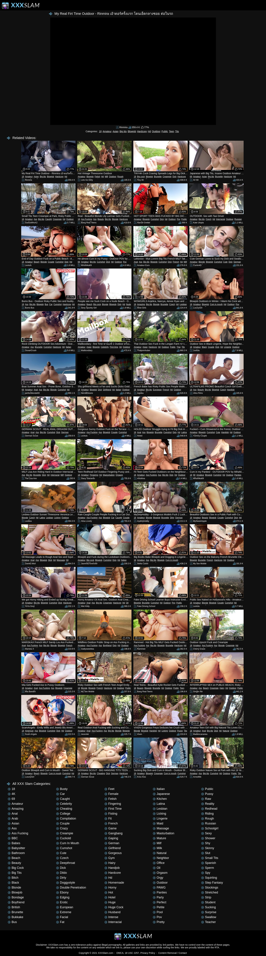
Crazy (62, 828)
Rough (120, 176)
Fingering (94, 475)
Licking (57, 517)
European (157, 390)
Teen (171, 131)
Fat (60, 922)
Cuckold (63, 838)
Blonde (115, 219)
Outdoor (156, 131)
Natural (226, 731)
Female (111, 794)
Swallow (208, 917)
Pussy (180, 731)
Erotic (62, 902)
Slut (205, 853)
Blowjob (132, 131)
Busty (62, 789)
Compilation (66, 818)
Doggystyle (65, 882)
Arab (13, 818)
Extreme (63, 912)
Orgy (158, 877)
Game (110, 828)
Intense (111, 917)
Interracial (220, 219)
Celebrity (105, 347)
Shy (205, 843)
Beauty (101, 219)
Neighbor (161, 858)
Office (159, 863)
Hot (108, 892)
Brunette (158, 176)
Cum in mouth (216, 304)
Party (158, 897)
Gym (109, 858)
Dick (174, 176)
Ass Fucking (86, 219)
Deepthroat (65, 863)
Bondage (16, 897)
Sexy (206, 833)
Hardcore (142, 131)
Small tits (209, 858)
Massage (61, 560)
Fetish (97, 176)
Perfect (159, 902)
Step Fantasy (212, 882)
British (14, 907)
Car (50, 304)
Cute (225, 262)
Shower (208, 838)
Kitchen (160, 798)
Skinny (207, 848)
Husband (112, 912)
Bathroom (16, 853)
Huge (110, 902)
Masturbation (109, 475)
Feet (109, 789)
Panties (237, 475)
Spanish (208, 863)
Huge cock (113, 907)
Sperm (207, 867)
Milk (157, 848)
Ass (35, 219)
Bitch (13, 877)
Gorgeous (113, 853)
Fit (108, 818)
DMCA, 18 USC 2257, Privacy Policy (136, 953)
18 (100, 131)
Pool (158, 912)
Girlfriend (107, 390)
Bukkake (15, 917)
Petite (158, 907)
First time (114, 347)
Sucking (208, 907)
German (237, 262)
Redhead (209, 808)
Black (204, 347)
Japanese (161, 794)
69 (191, 176)
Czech (208, 219)
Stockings (209, 887)
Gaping (111, 838)
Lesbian (183, 304)
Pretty (159, 922)
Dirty (172, 517)
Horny (110, 887)
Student (208, 902)
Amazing (141, 304)
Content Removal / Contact (172, 953)
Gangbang (113, 833)
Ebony (62, 892)
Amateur (107, 131)
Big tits (123, 131)
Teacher (208, 922)
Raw (206, 798)
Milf (106, 176)
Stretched (209, 892)
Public (165, 131)
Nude (128, 304)
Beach (37, 262)
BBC (13, 838)
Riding (207, 813)
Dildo (61, 872)
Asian (116, 131)
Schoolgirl (209, 828)
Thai (178, 347)
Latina (184, 432)
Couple (51, 262)
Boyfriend (107, 645)
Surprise (208, 912)
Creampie (167, 176)
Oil (67, 560)
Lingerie (227, 347)
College (63, 813)
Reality (207, 803)
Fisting (110, 813)
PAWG (159, 887)
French (176, 262)
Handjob (231, 390)
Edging (62, 897)
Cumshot (155, 219)
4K (11, 794)
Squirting (209, 877)
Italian (68, 347)
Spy (205, 872)
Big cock (141, 176)
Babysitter (16, 848)
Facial (62, 917)
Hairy (222, 688)
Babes (14, 843)
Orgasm (119, 475)
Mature (159, 838)
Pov (178, 219)
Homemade (114, 882)
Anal (136, 262)
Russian (238, 219)
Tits (177, 131)
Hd (149, 131)
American (29, 731)
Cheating (101, 773)
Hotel (109, 897)
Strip (206, 897)
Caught (48, 219)
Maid (158, 823)
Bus (46, 304)
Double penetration (71, 887)
